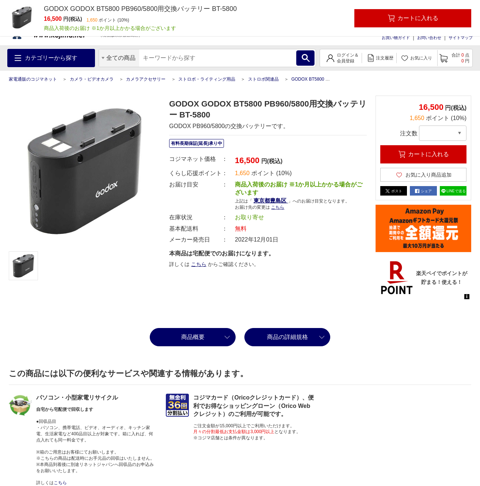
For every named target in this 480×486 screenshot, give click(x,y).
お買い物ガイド (396, 37)
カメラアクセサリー (145, 79)
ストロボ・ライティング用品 (206, 79)
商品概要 (193, 337)
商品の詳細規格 (287, 337)
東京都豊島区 (271, 200)
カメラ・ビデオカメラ (92, 79)
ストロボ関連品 (263, 79)
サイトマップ (461, 37)
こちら (277, 207)
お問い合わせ (429, 37)
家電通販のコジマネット (33, 79)
